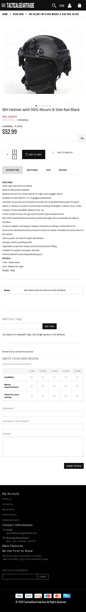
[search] (54, 5)
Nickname (8, 408)
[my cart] (80, 5)
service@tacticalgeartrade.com (21, 533)
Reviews (63, 170)
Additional (32, 170)
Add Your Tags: (12, 318)
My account (8, 509)
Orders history (9, 514)
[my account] (69, 6)
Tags (48, 170)
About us (6, 498)
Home (5, 14)
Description (12, 170)
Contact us (7, 504)
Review (6, 434)
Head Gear (18, 14)
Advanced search (10, 519)
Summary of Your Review (15, 421)
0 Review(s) (23, 119)
